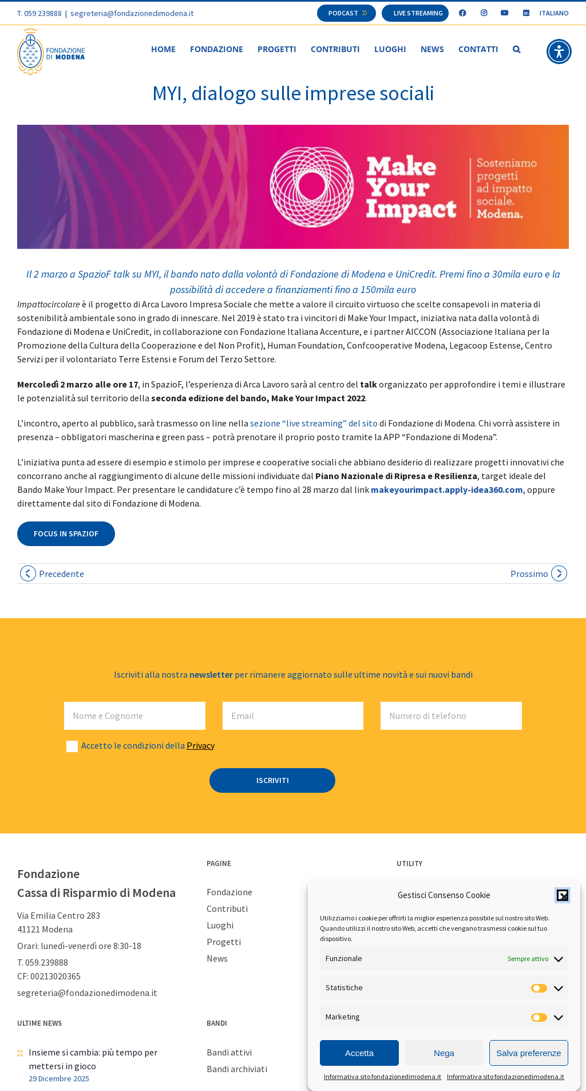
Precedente (61, 574)
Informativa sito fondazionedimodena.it (382, 1077)
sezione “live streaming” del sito (314, 423)
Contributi (227, 909)
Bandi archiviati (237, 1069)
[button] (562, 896)
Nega (444, 1053)
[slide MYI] (293, 187)
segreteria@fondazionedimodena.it (131, 13)
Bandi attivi (229, 1052)
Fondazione (229, 892)
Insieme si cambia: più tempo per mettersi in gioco (93, 1059)
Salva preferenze (528, 1053)
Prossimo (529, 574)
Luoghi (220, 925)
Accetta (359, 1053)
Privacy (201, 746)
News (217, 958)
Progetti (224, 942)
